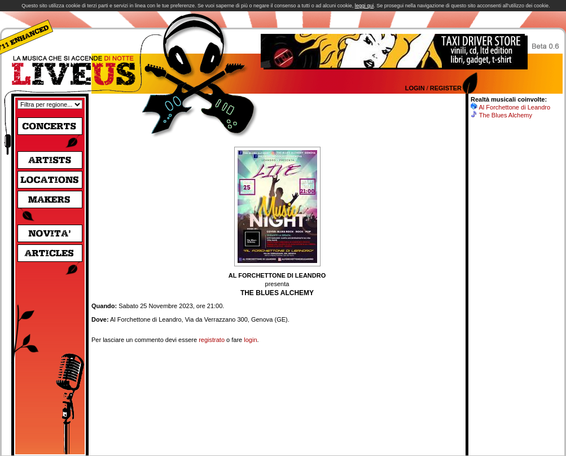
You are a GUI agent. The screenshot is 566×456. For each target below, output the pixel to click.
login (250, 339)
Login (415, 88)
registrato (212, 339)
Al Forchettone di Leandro (514, 107)
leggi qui (364, 5)
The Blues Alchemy (505, 115)
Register (446, 88)
